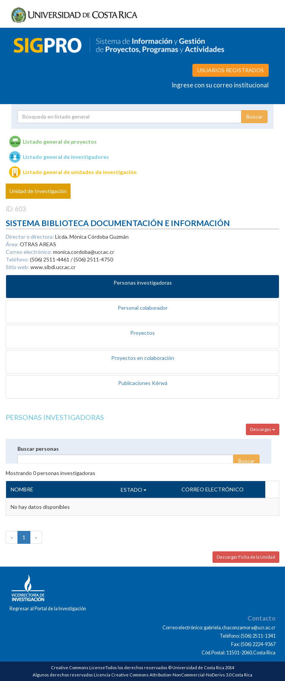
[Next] (36, 537)
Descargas (262, 429)
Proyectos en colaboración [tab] (142, 358)
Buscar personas (38, 448)
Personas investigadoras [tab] (142, 282)
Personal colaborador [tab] (143, 307)
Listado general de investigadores (66, 157)
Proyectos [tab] (142, 332)
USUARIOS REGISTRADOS (230, 70)
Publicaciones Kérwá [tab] (142, 383)
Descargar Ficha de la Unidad (246, 557)
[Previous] (12, 537)
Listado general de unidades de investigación (80, 172)
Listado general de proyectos (60, 141)
